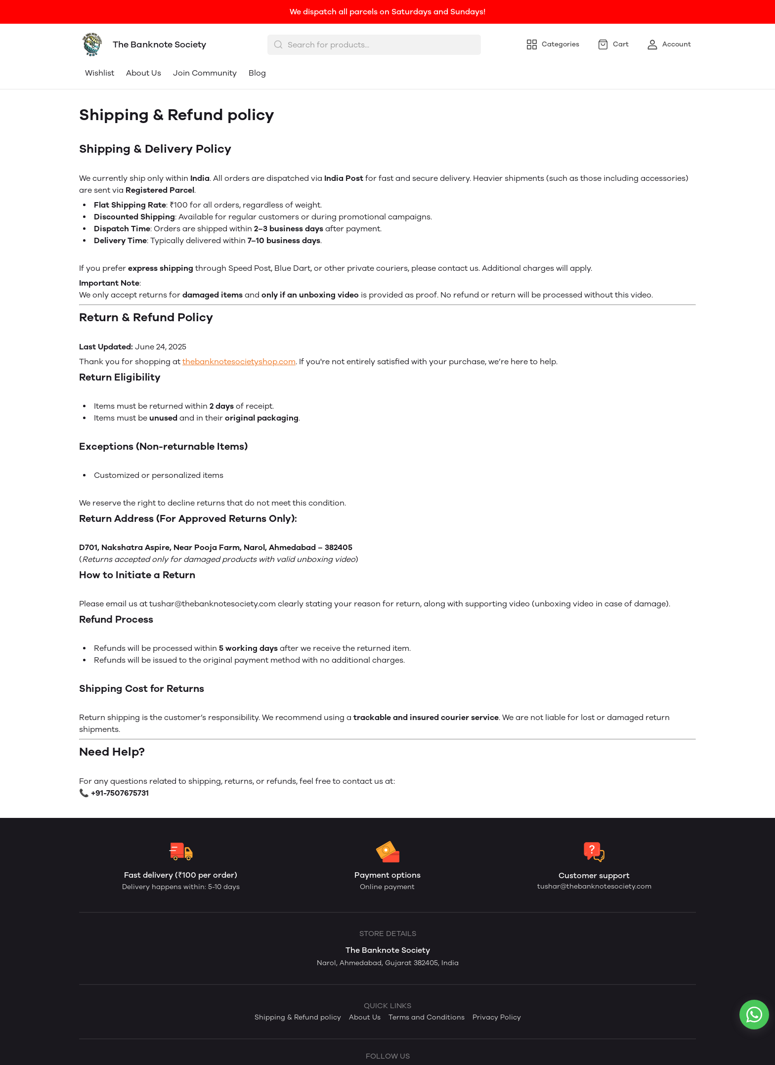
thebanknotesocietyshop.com (239, 361)
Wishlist (99, 73)
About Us (143, 73)
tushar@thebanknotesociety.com (594, 886)
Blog (257, 73)
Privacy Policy (497, 1017)
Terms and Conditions (426, 1017)
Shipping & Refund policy (298, 1017)
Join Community (205, 73)
